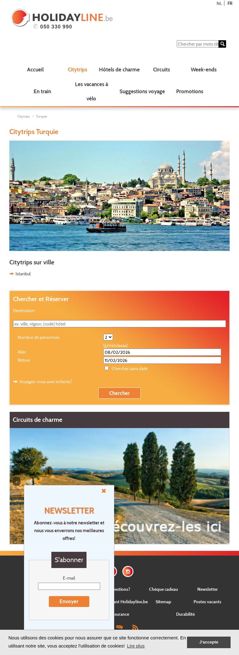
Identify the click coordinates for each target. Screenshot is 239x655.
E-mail (69, 577)
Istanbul (23, 273)
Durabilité (185, 614)
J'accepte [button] (208, 642)
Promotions (189, 91)
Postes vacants (207, 601)
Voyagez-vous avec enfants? (45, 381)
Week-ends (204, 69)
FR (229, 3)
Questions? (119, 589)
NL (219, 3)
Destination (24, 310)
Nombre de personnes (38, 337)
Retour (24, 360)
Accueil (35, 69)
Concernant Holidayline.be (122, 601)
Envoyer (68, 601)
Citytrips (77, 69)
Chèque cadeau (163, 589)
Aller (22, 351)
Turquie (41, 116)
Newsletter (207, 589)
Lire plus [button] (136, 645)
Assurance (119, 614)
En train (42, 91)
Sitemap (163, 601)
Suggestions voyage (142, 91)
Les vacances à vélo (91, 91)
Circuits (161, 69)
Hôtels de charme (119, 69)
